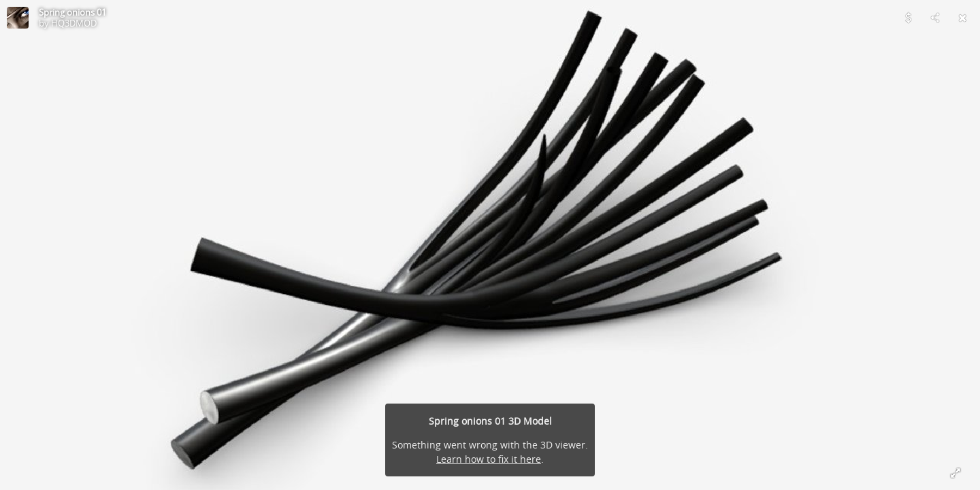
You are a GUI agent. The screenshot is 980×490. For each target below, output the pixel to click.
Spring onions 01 (72, 12)
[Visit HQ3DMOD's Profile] (18, 18)
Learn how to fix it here (488, 459)
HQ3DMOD (74, 23)
